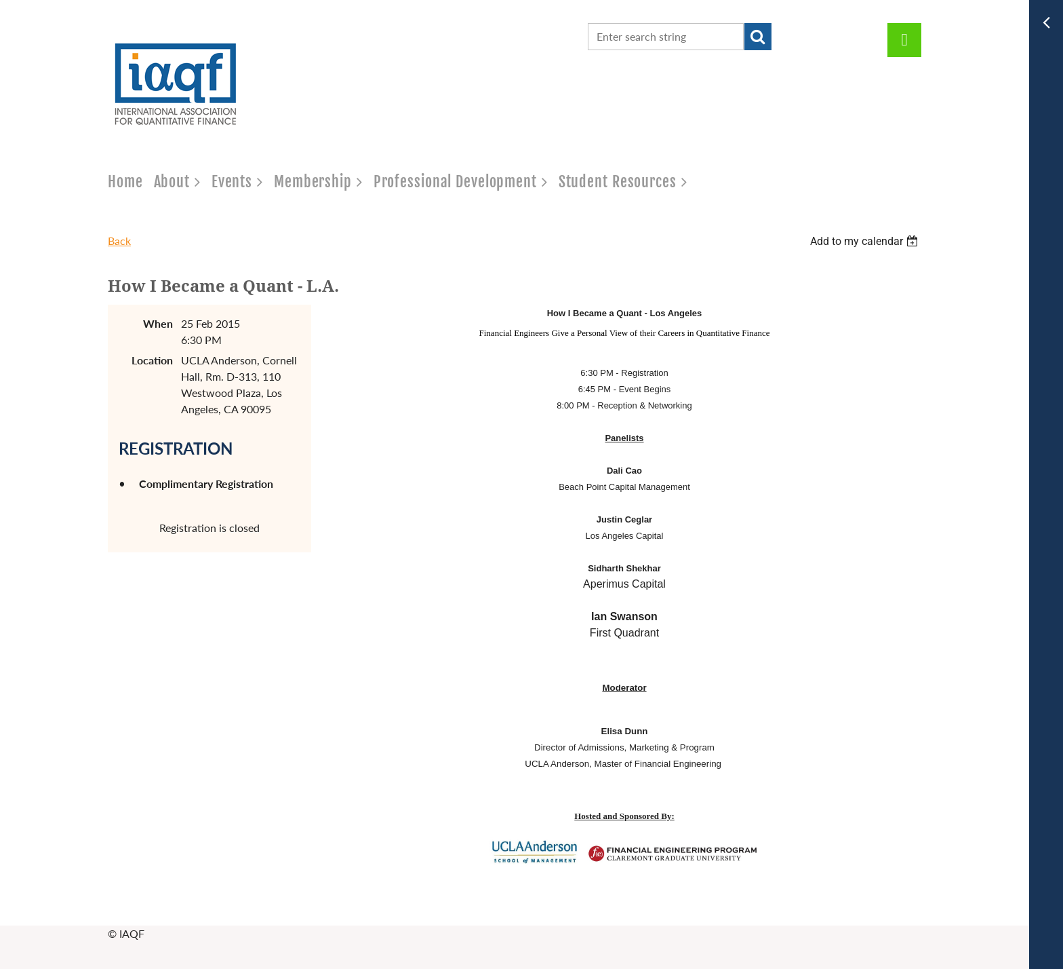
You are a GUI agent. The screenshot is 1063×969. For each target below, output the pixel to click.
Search (757, 36)
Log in (904, 40)
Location (152, 360)
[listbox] (865, 241)
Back (119, 240)
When (158, 323)
